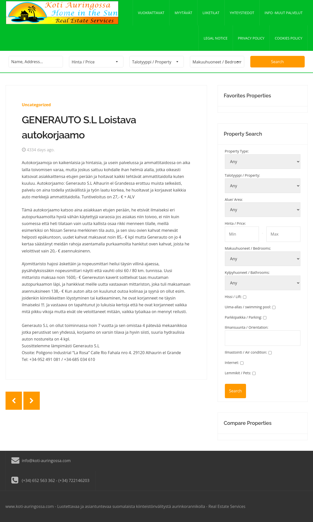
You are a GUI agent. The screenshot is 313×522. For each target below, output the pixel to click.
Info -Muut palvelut (284, 12)
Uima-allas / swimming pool (248, 307)
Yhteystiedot (242, 12)
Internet (232, 362)
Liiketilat (210, 12)
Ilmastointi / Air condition (246, 352)
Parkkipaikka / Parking (243, 317)
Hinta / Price (235, 223)
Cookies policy (288, 38)
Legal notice (216, 38)
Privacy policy (251, 38)
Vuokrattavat (151, 12)
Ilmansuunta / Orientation (246, 327)
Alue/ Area (234, 199)
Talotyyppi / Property (242, 175)
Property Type (237, 151)
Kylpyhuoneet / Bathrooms (247, 272)
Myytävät (183, 12)
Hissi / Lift (233, 296)
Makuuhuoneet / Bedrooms (248, 248)
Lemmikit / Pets (238, 372)
